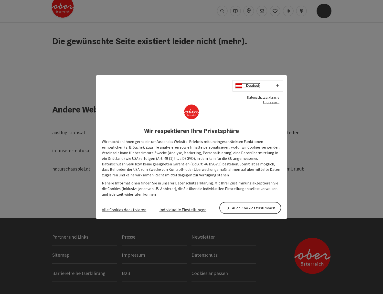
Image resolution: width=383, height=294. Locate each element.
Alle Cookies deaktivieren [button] (124, 209)
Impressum (271, 102)
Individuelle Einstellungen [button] (183, 209)
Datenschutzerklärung (263, 97)
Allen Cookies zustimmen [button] (254, 207)
